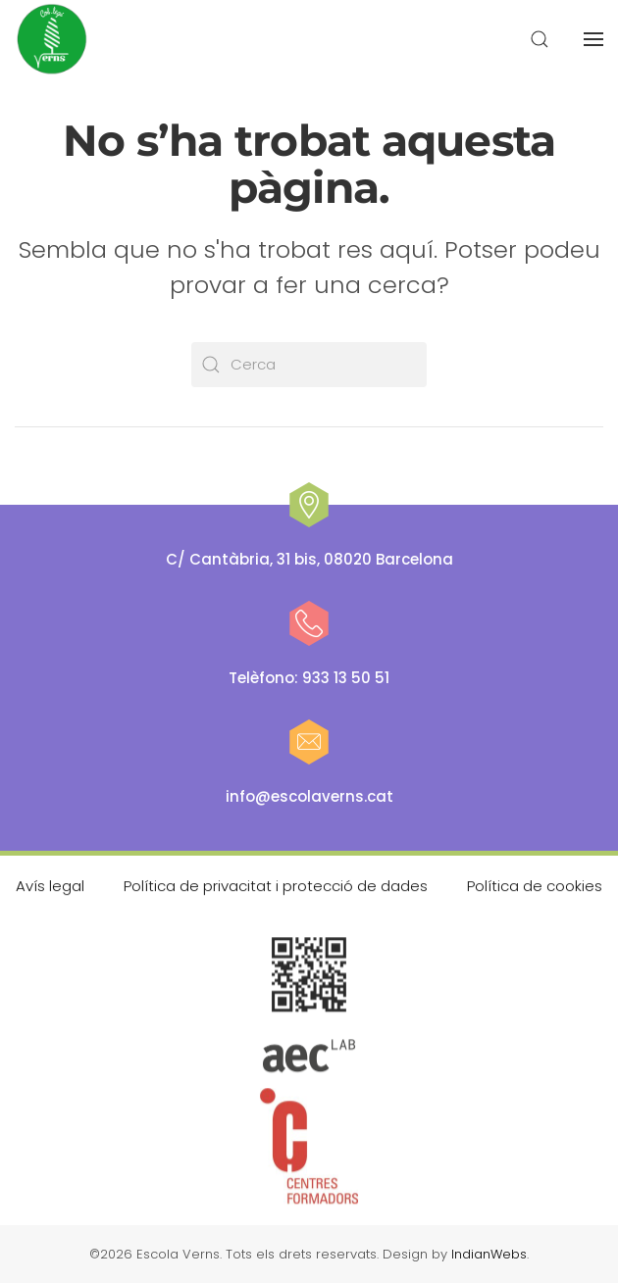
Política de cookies (534, 884)
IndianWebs (489, 1254)
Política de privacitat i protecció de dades (276, 884)
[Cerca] (309, 364)
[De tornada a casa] (53, 39)
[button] (539, 39)
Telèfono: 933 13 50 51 (309, 677)
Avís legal (50, 884)
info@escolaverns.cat (309, 796)
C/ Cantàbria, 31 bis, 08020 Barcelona (309, 559)
